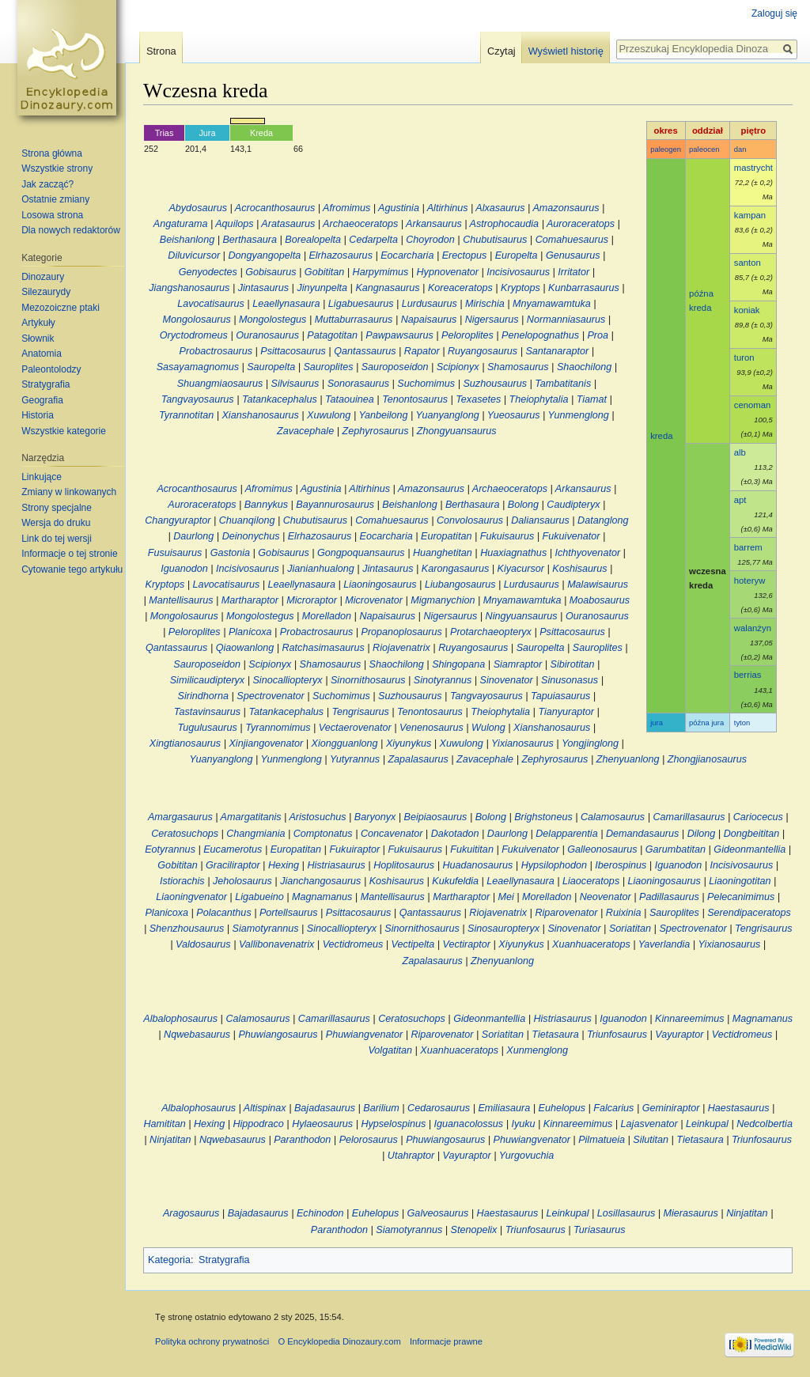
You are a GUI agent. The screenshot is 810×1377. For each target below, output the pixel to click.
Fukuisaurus (507, 536)
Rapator (422, 351)
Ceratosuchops (184, 833)
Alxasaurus (499, 208)
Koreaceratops (460, 287)
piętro (753, 130)
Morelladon (326, 616)
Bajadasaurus (324, 1108)
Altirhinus (447, 208)
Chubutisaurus (495, 239)
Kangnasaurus (387, 287)
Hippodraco (258, 1123)
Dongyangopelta (264, 255)
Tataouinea (349, 399)
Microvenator (374, 600)
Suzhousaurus (495, 383)
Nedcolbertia (764, 1123)
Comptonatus (323, 833)
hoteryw (750, 580)
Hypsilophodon (554, 865)
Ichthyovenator (587, 552)
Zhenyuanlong (628, 759)
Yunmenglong (578, 415)
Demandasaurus (642, 833)
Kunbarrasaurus (583, 287)
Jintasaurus (263, 287)
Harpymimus (381, 272)
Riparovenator (566, 912)
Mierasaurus (691, 1213)
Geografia (42, 400)
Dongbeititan (752, 833)
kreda (661, 436)
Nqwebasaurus (197, 1034)
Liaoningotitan (739, 881)
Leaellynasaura (286, 303)
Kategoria (169, 1259)
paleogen (665, 149)
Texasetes (478, 399)
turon (744, 357)
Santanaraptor (557, 351)
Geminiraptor (671, 1108)
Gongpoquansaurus (361, 552)
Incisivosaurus (518, 272)
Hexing (283, 865)
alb (740, 452)
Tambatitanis (563, 383)
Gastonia (230, 552)
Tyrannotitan (186, 415)
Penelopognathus (540, 335)
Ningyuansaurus (522, 616)
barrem (748, 547)
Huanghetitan (442, 552)
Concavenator (391, 833)
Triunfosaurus (617, 1034)
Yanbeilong (382, 415)
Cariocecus (758, 817)
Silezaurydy (45, 291)
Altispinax (265, 1108)
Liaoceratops (590, 881)
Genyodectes (208, 272)
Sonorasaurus (358, 383)
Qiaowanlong (245, 647)
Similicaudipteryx (207, 680)
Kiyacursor (521, 568)
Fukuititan (472, 849)
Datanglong (602, 520)
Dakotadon (455, 833)
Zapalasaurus (418, 759)
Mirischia (485, 303)
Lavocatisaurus (210, 303)
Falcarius (613, 1108)
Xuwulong (328, 415)
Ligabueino (259, 896)
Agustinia (398, 208)
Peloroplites (467, 335)
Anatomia (41, 353)
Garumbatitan (675, 849)
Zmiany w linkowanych (68, 491)
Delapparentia (566, 833)
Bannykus (266, 504)
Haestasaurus (739, 1108)
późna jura (706, 722)
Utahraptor (411, 1155)
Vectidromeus (353, 944)
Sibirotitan (573, 664)
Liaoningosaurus (379, 584)
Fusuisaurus (175, 552)
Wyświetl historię (566, 51)
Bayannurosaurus (335, 504)
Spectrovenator (270, 696)
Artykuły (38, 322)
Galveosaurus (438, 1213)
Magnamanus (322, 896)
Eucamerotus (232, 849)
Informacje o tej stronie (69, 553)
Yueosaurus (513, 415)
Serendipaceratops (749, 912)
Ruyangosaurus (482, 351)
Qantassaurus (365, 351)
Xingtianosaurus (185, 743)
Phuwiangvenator (364, 1034)
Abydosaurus (197, 208)
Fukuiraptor (354, 849)
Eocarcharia (406, 255)
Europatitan (446, 536)
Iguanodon (184, 568)
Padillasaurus (669, 896)
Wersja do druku (55, 522)
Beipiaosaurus (435, 817)
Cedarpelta (373, 239)
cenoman (752, 405)
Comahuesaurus (572, 239)
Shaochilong (584, 367)
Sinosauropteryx (503, 928)
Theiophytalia (539, 399)
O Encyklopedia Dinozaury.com (339, 1341)
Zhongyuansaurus (457, 431)
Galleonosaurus (602, 849)
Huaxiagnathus (513, 552)
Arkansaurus (434, 223)
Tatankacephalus (279, 399)
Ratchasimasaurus (323, 647)
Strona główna (51, 153)
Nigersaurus (492, 319)
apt (740, 500)
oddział (707, 130)
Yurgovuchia (527, 1155)
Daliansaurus (540, 520)
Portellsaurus (288, 912)
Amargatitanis (251, 817)
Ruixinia (624, 912)
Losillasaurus (626, 1213)
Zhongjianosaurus (707, 759)
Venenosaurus (431, 727)
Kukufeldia (455, 881)
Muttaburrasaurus (354, 319)
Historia (37, 415)
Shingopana (458, 664)
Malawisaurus (597, 584)
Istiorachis (182, 881)
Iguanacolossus (469, 1123)
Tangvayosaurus (197, 399)
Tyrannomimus (277, 727)
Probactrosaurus (216, 351)
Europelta (516, 255)
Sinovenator (506, 680)
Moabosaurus (600, 600)
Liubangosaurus (460, 584)
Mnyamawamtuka (552, 303)
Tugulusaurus (207, 727)
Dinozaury (42, 276)
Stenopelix (474, 1229)
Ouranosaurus (267, 335)
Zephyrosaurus (375, 431)
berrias (748, 674)
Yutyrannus (355, 759)
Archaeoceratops (360, 223)
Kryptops (520, 287)
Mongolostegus (272, 319)
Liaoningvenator (191, 896)
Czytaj (501, 51)
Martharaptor (249, 600)
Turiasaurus (599, 1229)
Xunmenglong (537, 1050)
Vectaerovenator (355, 727)
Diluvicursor (194, 255)
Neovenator (605, 896)
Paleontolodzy (51, 369)
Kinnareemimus (690, 1018)
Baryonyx (375, 817)
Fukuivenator (571, 536)
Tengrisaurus (359, 711)
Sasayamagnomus (198, 367)
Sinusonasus (569, 680)
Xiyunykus (408, 743)
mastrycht (753, 167)
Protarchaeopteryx (491, 631)
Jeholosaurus (242, 881)
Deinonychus (251, 536)
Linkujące (41, 476)
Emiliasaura (504, 1108)
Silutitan (650, 1139)
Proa (597, 335)
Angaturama (180, 223)
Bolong (523, 504)
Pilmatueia (601, 1139)
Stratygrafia (224, 1259)
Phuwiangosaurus (277, 1034)
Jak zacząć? (47, 184)
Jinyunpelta (322, 287)
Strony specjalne (56, 507)
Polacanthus (223, 912)
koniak (747, 310)
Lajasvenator (649, 1123)
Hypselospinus (393, 1123)
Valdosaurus (203, 944)
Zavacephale (305, 431)
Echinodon (320, 1213)
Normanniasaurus (566, 319)
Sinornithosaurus (368, 680)
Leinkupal (707, 1123)
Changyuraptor (177, 520)
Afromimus (346, 208)
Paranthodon (302, 1139)
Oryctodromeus (194, 335)
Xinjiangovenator (266, 743)
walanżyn (752, 628)
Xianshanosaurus (259, 415)
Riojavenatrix (401, 647)
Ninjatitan (170, 1139)
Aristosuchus (317, 817)
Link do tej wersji (56, 538)
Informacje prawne (446, 1341)
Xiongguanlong (345, 743)
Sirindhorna (203, 696)
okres (665, 130)
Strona (161, 51)
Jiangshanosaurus (189, 287)
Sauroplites (328, 367)
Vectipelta (412, 944)
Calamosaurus (613, 817)
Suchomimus (426, 383)
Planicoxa (250, 631)
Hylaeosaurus (322, 1123)
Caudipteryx (573, 504)
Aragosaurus (191, 1213)
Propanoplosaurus (401, 631)
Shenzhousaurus (187, 928)
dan (740, 149)
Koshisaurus (579, 568)
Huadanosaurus (477, 865)
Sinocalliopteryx (287, 680)
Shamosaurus (518, 367)
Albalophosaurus (180, 1018)
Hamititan (164, 1123)
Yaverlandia (664, 944)
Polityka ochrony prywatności (212, 1341)
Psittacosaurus (293, 351)
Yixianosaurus (522, 743)
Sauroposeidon (395, 367)
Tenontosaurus (415, 399)
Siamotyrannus (266, 928)
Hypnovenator (448, 272)
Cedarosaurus (438, 1108)
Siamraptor (518, 664)
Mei (506, 896)
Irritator (573, 272)
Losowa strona (52, 215)
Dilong (701, 833)
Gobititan (324, 272)
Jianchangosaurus (320, 881)
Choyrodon (430, 239)
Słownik (37, 338)
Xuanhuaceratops (591, 944)
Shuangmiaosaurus (220, 383)
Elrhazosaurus (340, 255)
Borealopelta (313, 239)
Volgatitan (390, 1050)
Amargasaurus (180, 817)
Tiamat (592, 399)
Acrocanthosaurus (275, 208)
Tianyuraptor (566, 711)
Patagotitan (332, 335)
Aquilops (234, 223)
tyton (742, 722)
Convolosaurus (470, 520)
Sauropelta (271, 367)
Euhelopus (562, 1108)
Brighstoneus (543, 817)
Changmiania (255, 833)
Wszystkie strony (57, 168)
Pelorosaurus (368, 1139)
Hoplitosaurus (403, 865)
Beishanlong (187, 239)
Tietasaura (555, 1034)
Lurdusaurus (429, 303)
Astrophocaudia (504, 223)
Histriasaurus (336, 865)
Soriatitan (630, 928)
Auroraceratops (581, 223)
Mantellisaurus (181, 600)
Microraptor (311, 600)
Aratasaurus (288, 223)
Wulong (488, 727)
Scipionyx (458, 367)
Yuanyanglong (447, 415)
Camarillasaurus (689, 817)
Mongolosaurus (197, 319)
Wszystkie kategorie (63, 431)
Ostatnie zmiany (55, 199)
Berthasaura (249, 239)
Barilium (381, 1108)
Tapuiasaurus (560, 696)
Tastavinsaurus (207, 711)
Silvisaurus (295, 383)
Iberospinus (620, 865)
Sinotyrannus (443, 680)
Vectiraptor (466, 944)
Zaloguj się (774, 13)
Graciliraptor (233, 865)
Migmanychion (443, 600)
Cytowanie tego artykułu (72, 569)
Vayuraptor (679, 1034)
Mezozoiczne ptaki (60, 307)
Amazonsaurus (565, 208)
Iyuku (523, 1123)
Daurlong (193, 536)
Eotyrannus (170, 849)
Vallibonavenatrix (276, 944)
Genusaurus (573, 255)
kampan (750, 215)
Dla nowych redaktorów (70, 230)
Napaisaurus (429, 319)
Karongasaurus (455, 568)
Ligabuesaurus (361, 303)
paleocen (704, 149)
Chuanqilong (247, 520)
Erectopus (464, 255)
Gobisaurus (270, 272)
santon (747, 262)
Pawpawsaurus (399, 335)
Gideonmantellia (749, 849)
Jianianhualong (320, 568)
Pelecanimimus (740, 896)
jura (656, 722)
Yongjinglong (590, 743)
